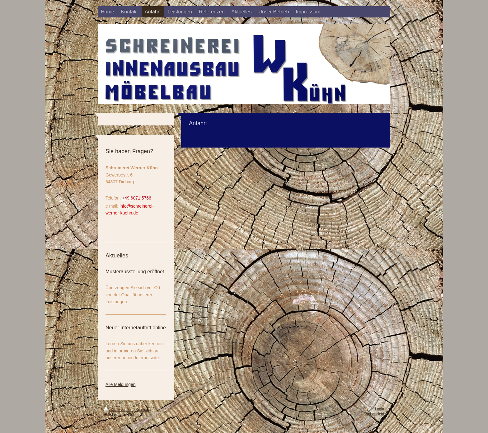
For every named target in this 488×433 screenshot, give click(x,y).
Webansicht (374, 414)
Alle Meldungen (121, 384)
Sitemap (142, 409)
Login (379, 409)
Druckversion (119, 409)
